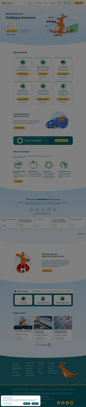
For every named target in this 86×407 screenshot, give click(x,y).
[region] (20, 400)
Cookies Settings (7, 403)
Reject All (27, 403)
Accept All (35, 403)
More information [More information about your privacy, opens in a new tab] (32, 400)
